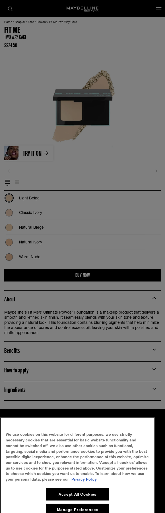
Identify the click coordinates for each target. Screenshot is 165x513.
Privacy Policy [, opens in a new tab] (84, 505)
